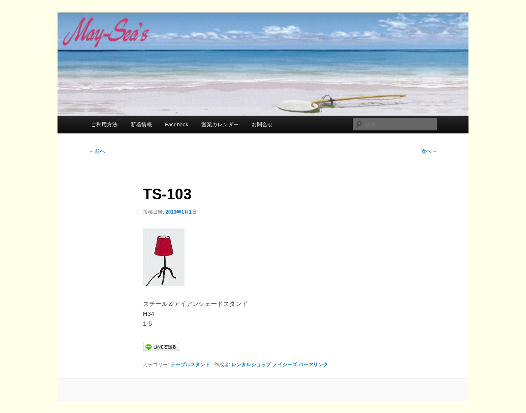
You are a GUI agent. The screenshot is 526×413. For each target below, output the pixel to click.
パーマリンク (313, 364)
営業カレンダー (220, 124)
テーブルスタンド (190, 364)
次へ (429, 151)
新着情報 (141, 124)
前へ (97, 151)
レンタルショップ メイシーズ (264, 364)
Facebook (176, 124)
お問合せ (262, 124)
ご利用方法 (104, 124)
